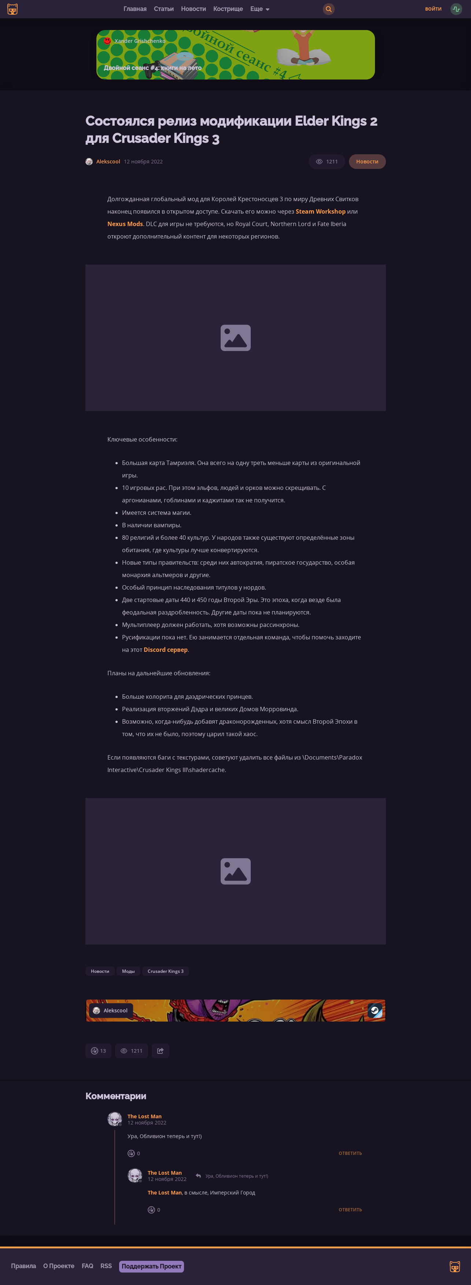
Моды (128, 971)
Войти (433, 9)
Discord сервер (166, 650)
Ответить (350, 1153)
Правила (23, 1266)
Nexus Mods (125, 224)
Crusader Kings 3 (166, 971)
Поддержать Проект (151, 1266)
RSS (106, 1266)
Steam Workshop (321, 211)
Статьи (164, 8)
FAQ (87, 1266)
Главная (135, 8)
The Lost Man (145, 1116)
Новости (193, 8)
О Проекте (58, 1266)
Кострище (228, 8)
